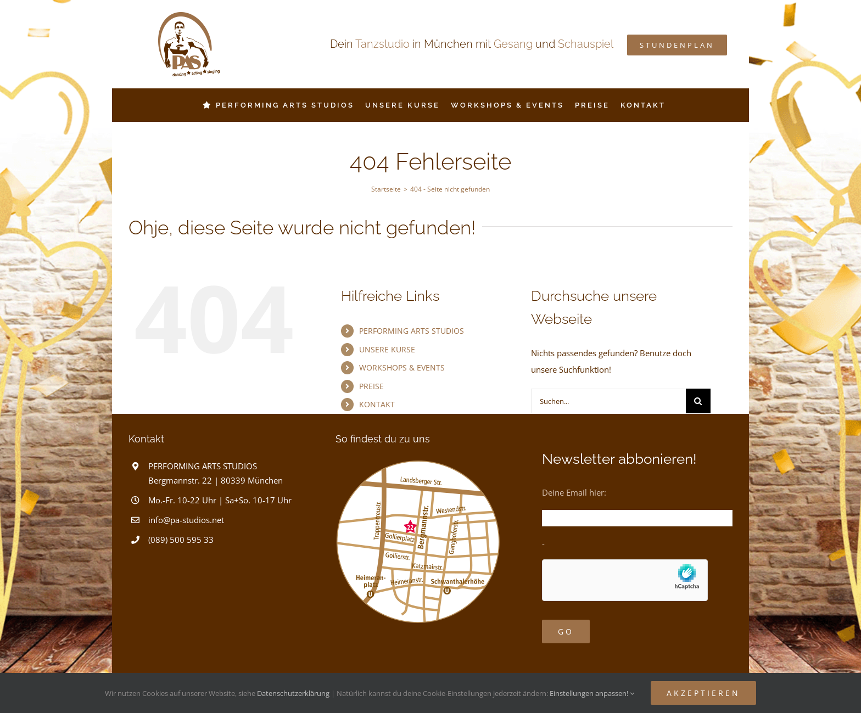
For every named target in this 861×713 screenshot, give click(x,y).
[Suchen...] (608, 401)
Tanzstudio (382, 43)
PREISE (371, 386)
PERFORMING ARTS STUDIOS (411, 330)
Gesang (513, 43)
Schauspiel (585, 43)
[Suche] (698, 401)
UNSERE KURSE (387, 349)
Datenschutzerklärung (293, 693)
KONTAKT (377, 404)
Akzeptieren (703, 693)
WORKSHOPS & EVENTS (402, 367)
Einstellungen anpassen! (592, 693)
